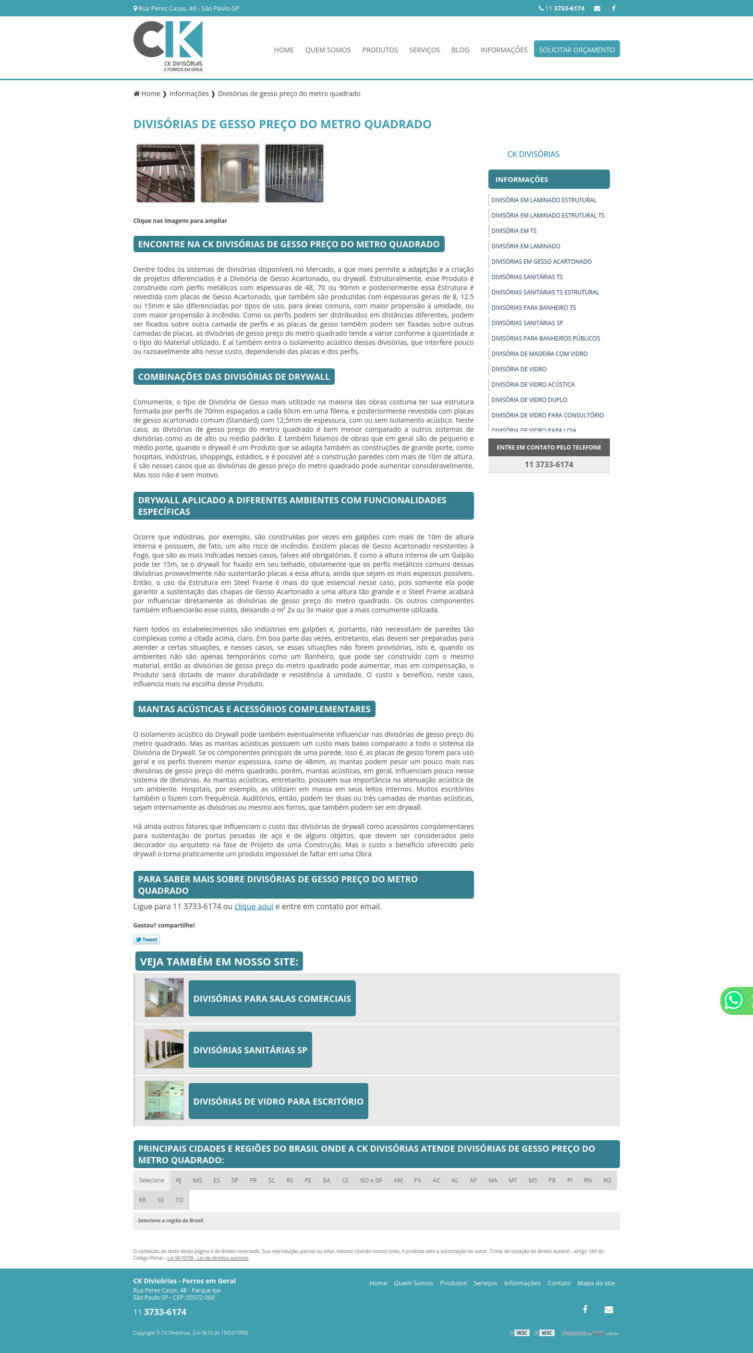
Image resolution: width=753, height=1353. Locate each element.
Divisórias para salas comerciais (273, 998)
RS (290, 1180)
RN (588, 1180)
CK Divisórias (534, 154)
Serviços (425, 49)
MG (197, 1180)
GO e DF (371, 1180)
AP (473, 1180)
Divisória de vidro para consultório (548, 415)
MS (533, 1180)
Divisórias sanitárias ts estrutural (545, 292)
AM (398, 1180)
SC (271, 1180)
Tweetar (147, 939)
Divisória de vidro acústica (533, 384)
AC (436, 1180)
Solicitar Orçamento (577, 49)
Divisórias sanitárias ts (527, 277)
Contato (559, 1283)
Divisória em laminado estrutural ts (548, 215)
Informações (504, 49)
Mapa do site (596, 1283)
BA (326, 1180)
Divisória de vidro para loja (534, 431)
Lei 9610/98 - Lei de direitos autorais (208, 1258)
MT (513, 1180)
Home (284, 49)
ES (217, 1180)
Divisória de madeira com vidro (540, 354)
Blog (460, 49)
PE (308, 1180)
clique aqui (253, 906)
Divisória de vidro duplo (530, 400)
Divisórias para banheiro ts (534, 308)
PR (253, 1180)
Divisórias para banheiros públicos (546, 338)
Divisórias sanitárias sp (527, 323)
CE (345, 1180)
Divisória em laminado (526, 246)
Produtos (380, 49)
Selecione (152, 1180)
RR (142, 1200)
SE (161, 1200)
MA (492, 1180)
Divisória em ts (514, 231)
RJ (179, 1180)
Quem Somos (328, 49)
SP (234, 1180)
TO (179, 1200)
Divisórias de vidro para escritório (279, 1101)
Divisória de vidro (519, 369)
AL (454, 1180)
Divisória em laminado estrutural (544, 200)
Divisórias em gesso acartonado (542, 261)
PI (569, 1180)
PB (552, 1180)
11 (561, 8)
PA (417, 1180)
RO (607, 1180)
